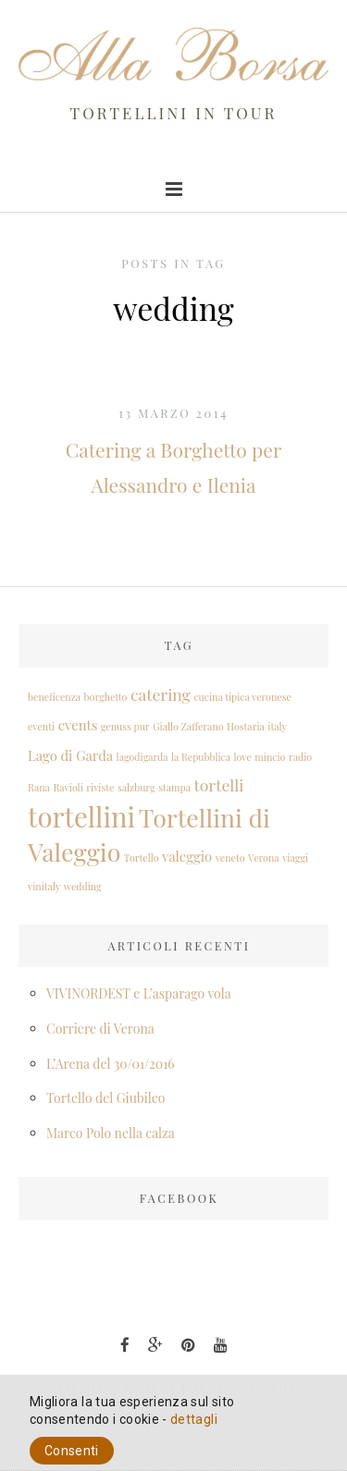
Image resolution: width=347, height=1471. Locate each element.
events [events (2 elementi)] (78, 725)
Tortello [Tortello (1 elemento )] (141, 857)
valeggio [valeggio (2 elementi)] (187, 856)
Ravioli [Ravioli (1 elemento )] (67, 787)
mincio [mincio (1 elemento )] (269, 757)
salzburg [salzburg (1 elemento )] (136, 787)
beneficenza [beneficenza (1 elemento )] (54, 697)
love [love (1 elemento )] (243, 757)
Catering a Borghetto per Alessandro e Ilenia (173, 466)
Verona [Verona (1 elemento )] (263, 857)
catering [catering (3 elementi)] (160, 694)
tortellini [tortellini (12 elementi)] (81, 816)
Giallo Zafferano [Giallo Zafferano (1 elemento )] (188, 726)
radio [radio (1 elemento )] (300, 757)
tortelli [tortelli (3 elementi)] (219, 784)
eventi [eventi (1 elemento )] (41, 726)
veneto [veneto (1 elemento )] (230, 857)
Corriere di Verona (100, 1028)
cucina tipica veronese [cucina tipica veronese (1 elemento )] (242, 697)
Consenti (71, 1450)
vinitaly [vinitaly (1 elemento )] (44, 886)
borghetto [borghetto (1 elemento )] (106, 697)
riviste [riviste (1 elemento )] (100, 787)
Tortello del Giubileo (105, 1098)
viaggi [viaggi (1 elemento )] (295, 857)
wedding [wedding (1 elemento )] (83, 886)
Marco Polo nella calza (110, 1133)
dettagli (193, 1419)
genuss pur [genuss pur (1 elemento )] (125, 726)
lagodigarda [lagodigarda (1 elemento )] (142, 757)
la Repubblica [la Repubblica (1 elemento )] (200, 757)
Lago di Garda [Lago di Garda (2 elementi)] (70, 755)
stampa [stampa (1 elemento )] (174, 787)
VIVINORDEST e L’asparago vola (138, 993)
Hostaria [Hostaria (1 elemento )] (246, 726)
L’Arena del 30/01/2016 (110, 1064)
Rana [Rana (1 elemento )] (39, 787)
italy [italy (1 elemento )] (277, 726)
